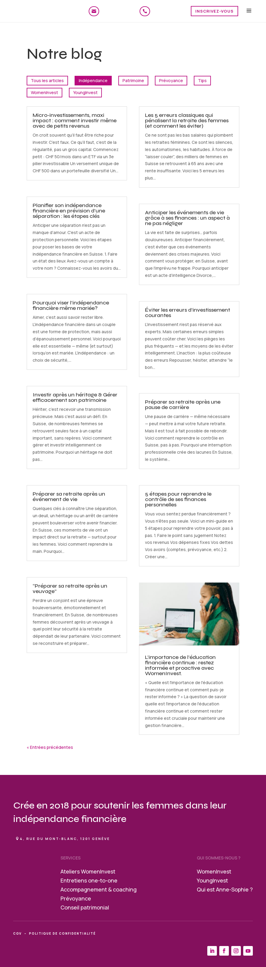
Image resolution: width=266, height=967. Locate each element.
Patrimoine (133, 80)
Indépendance (93, 80)
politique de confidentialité (62, 933)
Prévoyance (171, 80)
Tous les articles (47, 80)
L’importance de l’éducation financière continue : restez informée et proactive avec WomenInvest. (180, 665)
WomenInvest (44, 92)
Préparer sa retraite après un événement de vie (69, 497)
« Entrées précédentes (50, 747)
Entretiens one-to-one (89, 881)
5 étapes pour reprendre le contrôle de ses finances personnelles (178, 499)
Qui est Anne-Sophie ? (225, 890)
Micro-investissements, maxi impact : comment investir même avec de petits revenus (75, 120)
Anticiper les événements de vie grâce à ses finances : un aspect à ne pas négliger (187, 218)
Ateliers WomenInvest (88, 872)
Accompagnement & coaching (99, 890)
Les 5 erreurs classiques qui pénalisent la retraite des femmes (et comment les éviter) (187, 120)
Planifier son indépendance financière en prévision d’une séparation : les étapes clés (69, 210)
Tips (202, 80)
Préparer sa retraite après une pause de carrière (182, 405)
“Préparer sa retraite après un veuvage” (70, 589)
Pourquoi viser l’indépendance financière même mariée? (71, 305)
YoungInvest (85, 92)
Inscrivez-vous (214, 11)
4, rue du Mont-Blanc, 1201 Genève (65, 838)
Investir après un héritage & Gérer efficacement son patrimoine (75, 397)
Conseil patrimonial (85, 908)
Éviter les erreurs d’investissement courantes (187, 313)
